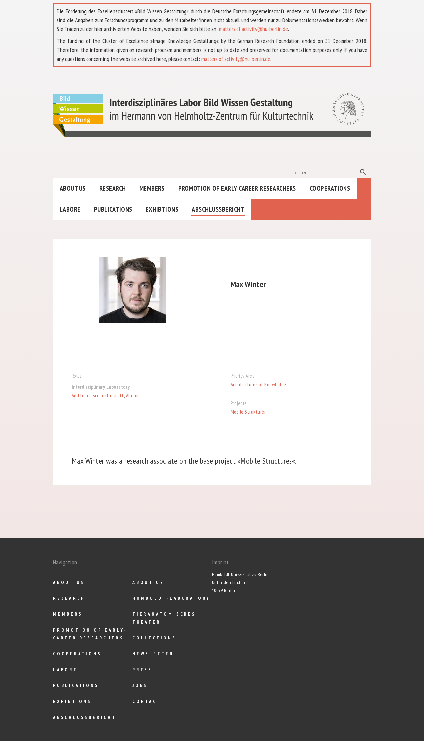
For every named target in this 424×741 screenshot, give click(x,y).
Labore (70, 209)
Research (112, 188)
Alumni (132, 395)
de (296, 172)
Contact (146, 701)
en (304, 172)
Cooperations (330, 188)
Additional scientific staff (98, 395)
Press (142, 670)
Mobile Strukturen (249, 412)
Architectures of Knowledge (258, 384)
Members (152, 188)
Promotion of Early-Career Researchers (237, 188)
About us (73, 188)
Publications (113, 209)
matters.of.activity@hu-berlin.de (253, 29)
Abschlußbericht (218, 209)
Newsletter (153, 654)
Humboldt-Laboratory (171, 598)
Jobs (140, 685)
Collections (154, 638)
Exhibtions (162, 209)
